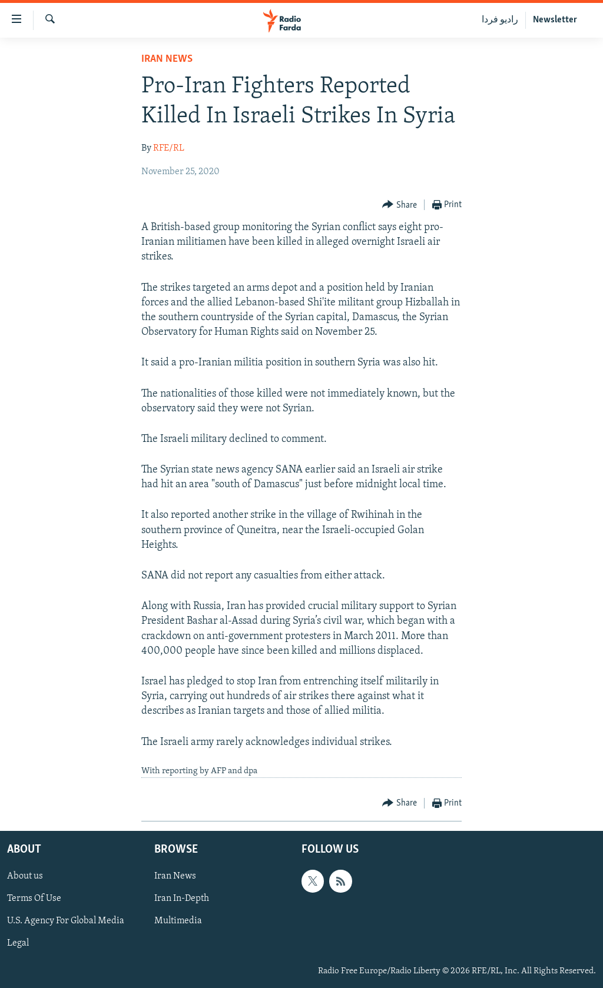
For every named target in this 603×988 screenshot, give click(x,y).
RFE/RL (168, 148)
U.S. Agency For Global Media (65, 921)
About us (25, 876)
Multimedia (178, 921)
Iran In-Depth (181, 899)
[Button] (399, 205)
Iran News (167, 59)
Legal (18, 944)
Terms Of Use (34, 899)
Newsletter (555, 20)
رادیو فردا (500, 20)
